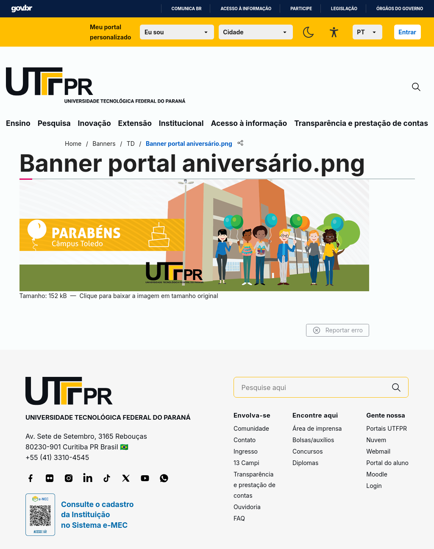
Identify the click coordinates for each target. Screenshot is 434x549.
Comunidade (251, 428)
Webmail (378, 451)
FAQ (239, 518)
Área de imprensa (317, 428)
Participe (301, 8)
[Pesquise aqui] (313, 387)
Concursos (307, 451)
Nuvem (376, 439)
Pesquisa (54, 123)
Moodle (376, 474)
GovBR (21, 9)
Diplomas (305, 462)
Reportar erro (337, 330)
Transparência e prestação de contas (361, 123)
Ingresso (246, 451)
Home (73, 143)
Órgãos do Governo (399, 8)
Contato (245, 439)
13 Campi (246, 462)
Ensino (18, 123)
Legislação (344, 8)
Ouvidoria (247, 506)
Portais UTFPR (386, 428)
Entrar (407, 32)
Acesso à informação (245, 8)
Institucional (181, 123)
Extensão (135, 123)
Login (374, 485)
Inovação (94, 123)
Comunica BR (187, 8)
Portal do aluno (387, 462)
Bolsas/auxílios (313, 439)
